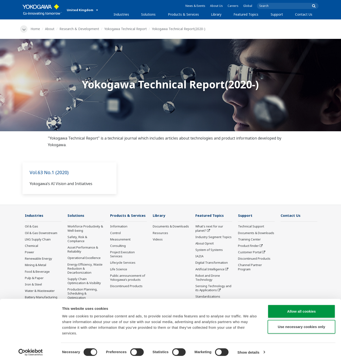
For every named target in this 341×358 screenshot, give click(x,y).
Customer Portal (249, 252)
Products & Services (183, 14)
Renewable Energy (38, 259)
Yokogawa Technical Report (125, 29)
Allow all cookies (301, 308)
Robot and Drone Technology (207, 278)
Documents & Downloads (171, 227)
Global (247, 6)
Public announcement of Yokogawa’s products (127, 278)
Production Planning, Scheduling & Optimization (82, 294)
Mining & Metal (35, 265)
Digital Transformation (211, 263)
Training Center (249, 239)
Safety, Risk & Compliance (77, 239)
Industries (121, 14)
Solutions (148, 14)
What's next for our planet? (209, 229)
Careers (233, 6)
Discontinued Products (126, 286)
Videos (158, 239)
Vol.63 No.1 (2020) (49, 172)
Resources (160, 233)
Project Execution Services (122, 254)
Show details (249, 349)
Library (216, 14)
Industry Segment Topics (213, 237)
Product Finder (248, 246)
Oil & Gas (31, 227)
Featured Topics (245, 14)
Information (118, 227)
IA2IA (199, 256)
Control (115, 233)
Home (35, 29)
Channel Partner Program (250, 267)
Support (277, 14)
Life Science (118, 269)
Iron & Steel (33, 284)
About (50, 29)
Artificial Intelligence (209, 269)
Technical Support (251, 227)
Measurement (120, 239)
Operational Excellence (84, 258)
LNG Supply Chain (38, 239)
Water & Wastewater (40, 291)
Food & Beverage (37, 272)
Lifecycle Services (122, 263)
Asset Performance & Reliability (82, 249)
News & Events (195, 6)
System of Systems (209, 250)
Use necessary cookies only (301, 323)
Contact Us (303, 14)
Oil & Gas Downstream (41, 233)
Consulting (118, 246)
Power (29, 252)
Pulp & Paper (34, 278)
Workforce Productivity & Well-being (85, 229)
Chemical (31, 246)
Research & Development (79, 29)
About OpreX (204, 243)
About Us (216, 6)
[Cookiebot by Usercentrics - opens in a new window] (30, 348)
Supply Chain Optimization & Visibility (84, 281)
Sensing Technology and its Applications (213, 288)
